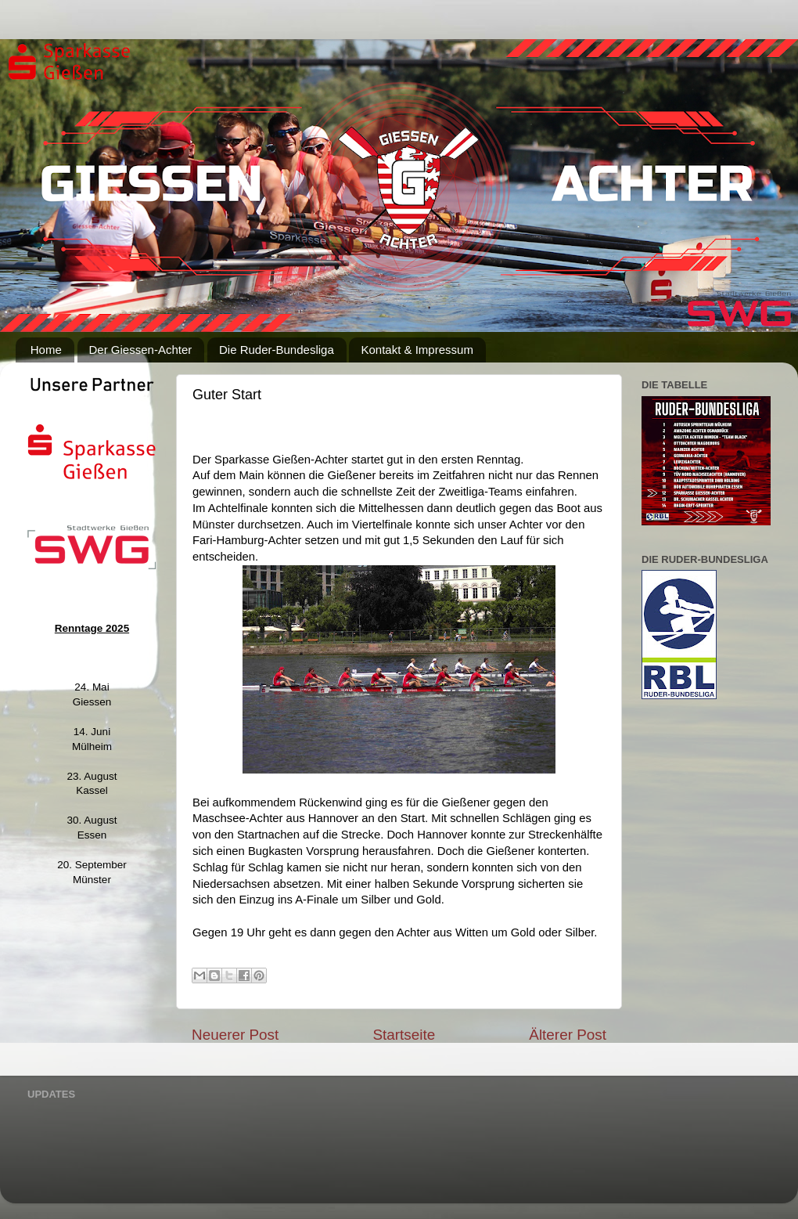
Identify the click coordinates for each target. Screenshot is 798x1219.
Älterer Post (567, 1034)
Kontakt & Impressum (417, 349)
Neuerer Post (235, 1034)
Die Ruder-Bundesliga (276, 349)
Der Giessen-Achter (140, 349)
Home (46, 349)
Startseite (403, 1034)
